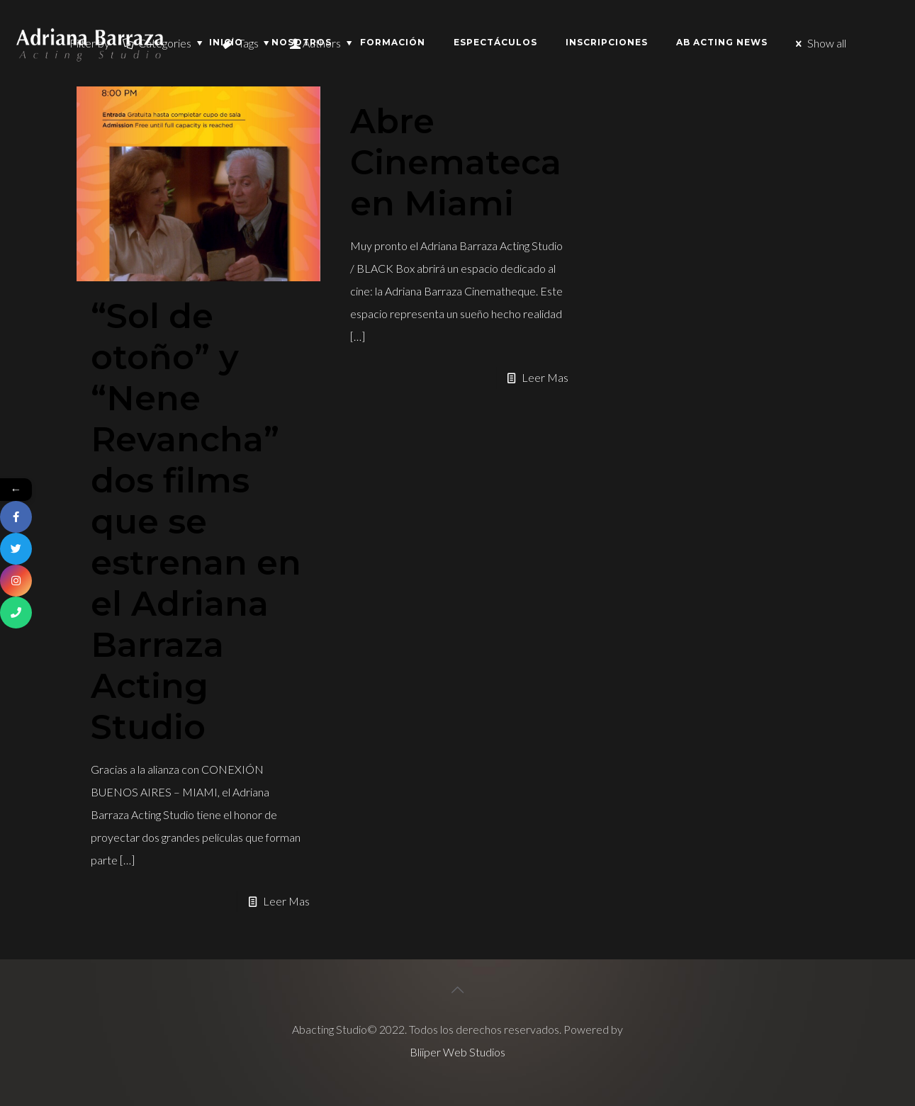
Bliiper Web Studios (457, 1052)
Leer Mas (286, 901)
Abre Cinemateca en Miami (455, 162)
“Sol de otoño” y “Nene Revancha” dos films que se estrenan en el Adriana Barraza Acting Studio (196, 521)
